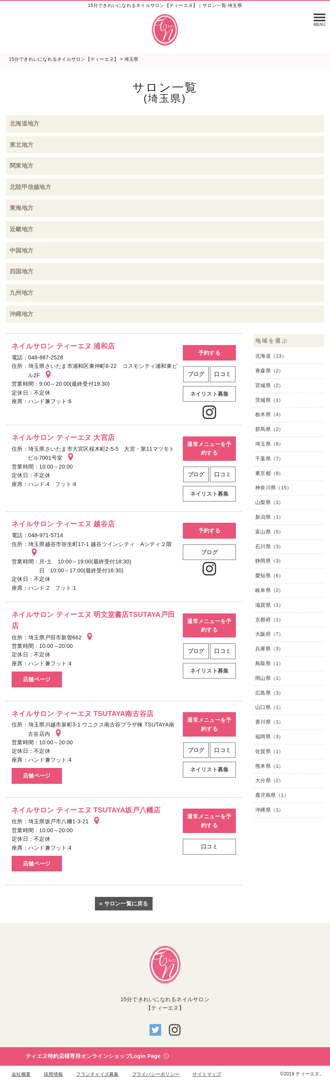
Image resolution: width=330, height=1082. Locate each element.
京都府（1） (269, 621)
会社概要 (21, 1074)
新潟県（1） (269, 519)
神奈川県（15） (273, 490)
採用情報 (53, 1074)
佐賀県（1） (269, 753)
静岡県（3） (269, 563)
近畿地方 (21, 229)
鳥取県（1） (269, 665)
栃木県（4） (269, 416)
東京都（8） (269, 475)
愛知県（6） (269, 578)
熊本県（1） (269, 768)
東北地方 (21, 144)
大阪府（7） (269, 636)
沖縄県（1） (269, 812)
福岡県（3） (269, 739)
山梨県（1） (269, 504)
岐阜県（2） (269, 592)
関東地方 (21, 165)
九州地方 (21, 292)
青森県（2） (269, 373)
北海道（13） (271, 358)
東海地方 (21, 207)
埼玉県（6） (269, 446)
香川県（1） (269, 724)
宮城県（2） (269, 387)
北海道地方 (24, 123)
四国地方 (21, 271)
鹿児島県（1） (272, 797)
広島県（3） (269, 694)
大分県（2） (269, 782)
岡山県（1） (269, 680)
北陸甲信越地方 (30, 187)
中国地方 (21, 250)
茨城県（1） (269, 402)
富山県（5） (269, 534)
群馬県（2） (269, 431)
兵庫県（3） (269, 651)
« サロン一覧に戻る (123, 903)
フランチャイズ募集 (97, 1074)
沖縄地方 (21, 314)
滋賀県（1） (269, 607)
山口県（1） (269, 709)
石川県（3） (269, 548)
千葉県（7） (269, 461)
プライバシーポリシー (156, 1074)
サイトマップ (206, 1074)
